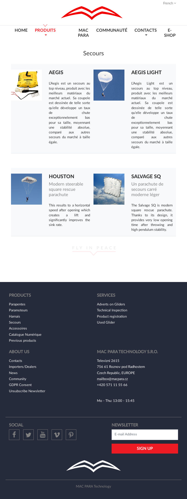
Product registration (112, 316)
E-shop (170, 32)
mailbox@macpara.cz (112, 379)
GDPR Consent (20, 385)
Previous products (22, 340)
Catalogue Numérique (25, 334)
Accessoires (18, 328)
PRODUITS (45, 30)
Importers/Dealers (22, 367)
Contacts (15, 361)
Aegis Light (146, 72)
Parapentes (17, 304)
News (13, 373)
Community (17, 379)
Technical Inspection (112, 310)
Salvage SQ (146, 176)
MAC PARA (83, 32)
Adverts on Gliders (111, 304)
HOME (21, 30)
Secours (15, 322)
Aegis (56, 72)
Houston (61, 176)
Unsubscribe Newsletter (27, 391)
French (169, 3)
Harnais (14, 316)
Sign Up (145, 448)
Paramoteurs (18, 310)
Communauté (111, 30)
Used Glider (106, 322)
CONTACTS (146, 30)
